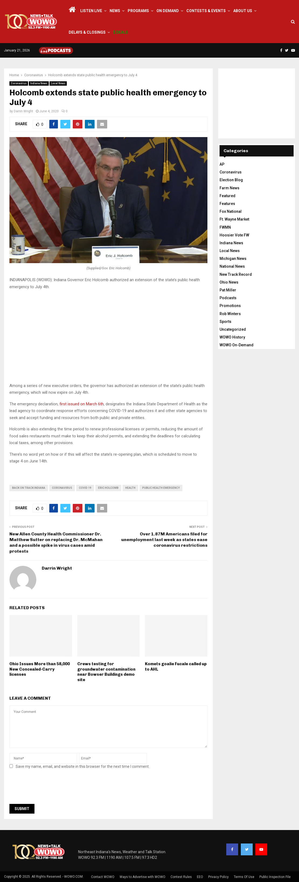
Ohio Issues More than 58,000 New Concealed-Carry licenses (39, 669)
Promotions (230, 306)
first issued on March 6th (82, 404)
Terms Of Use (244, 877)
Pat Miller (228, 290)
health (130, 487)
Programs (138, 11)
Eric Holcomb (108, 487)
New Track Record (236, 274)
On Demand (168, 11)
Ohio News (229, 282)
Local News (58, 83)
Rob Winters (230, 314)
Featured (227, 196)
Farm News (229, 188)
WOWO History (232, 337)
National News (232, 266)
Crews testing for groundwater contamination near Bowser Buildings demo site (106, 671)
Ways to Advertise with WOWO (142, 877)
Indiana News (38, 83)
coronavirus (62, 487)
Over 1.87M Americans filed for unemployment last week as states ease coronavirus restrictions (164, 539)
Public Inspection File (275, 877)
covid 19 (85, 487)
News (115, 11)
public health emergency (161, 487)
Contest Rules (181, 877)
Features (227, 203)
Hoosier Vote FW (234, 235)
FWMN (225, 227)
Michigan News (233, 258)
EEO (200, 877)
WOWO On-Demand (236, 345)
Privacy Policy (218, 877)
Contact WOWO (102, 877)
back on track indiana (28, 487)
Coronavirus (19, 83)
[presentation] (50, 788)
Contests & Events (206, 11)
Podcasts (228, 298)
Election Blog (231, 180)
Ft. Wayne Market (234, 219)
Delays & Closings (87, 32)
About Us (242, 11)
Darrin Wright (23, 111)
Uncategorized (233, 329)
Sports (225, 321)
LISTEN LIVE (91, 11)
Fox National (231, 211)
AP (222, 164)
